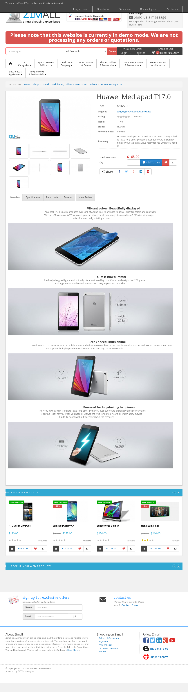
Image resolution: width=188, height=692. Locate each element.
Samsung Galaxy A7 (63, 525)
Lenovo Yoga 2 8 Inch (108, 525)
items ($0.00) (165, 52)
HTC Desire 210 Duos (20, 525)
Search (113, 51)
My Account (80, 9)
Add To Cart (151, 162)
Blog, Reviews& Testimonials (37, 73)
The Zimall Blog (159, 648)
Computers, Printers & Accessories (133, 64)
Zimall (46, 84)
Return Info (52, 197)
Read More (72, 650)
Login (123, 52)
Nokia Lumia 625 (150, 525)
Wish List (103, 9)
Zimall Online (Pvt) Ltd (40, 668)
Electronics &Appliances (15, 73)
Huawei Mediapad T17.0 (113, 84)
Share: (107, 171)
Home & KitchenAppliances (158, 64)
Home (27, 84)
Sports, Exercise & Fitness (46, 64)
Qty (101, 162)
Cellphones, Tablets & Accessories (69, 84)
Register (140, 52)
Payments (103, 641)
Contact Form (130, 605)
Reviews (68, 197)
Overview (15, 197)
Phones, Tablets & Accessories (108, 64)
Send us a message (147, 17)
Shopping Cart (149, 9)
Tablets (93, 84)
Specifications (33, 197)
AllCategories (24, 64)
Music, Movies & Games (86, 64)
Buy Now (18, 549)
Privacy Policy (105, 644)
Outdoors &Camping (67, 64)
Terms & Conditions (108, 648)
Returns (102, 651)
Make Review (85, 197)
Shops (36, 84)
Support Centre (159, 657)
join (75, 616)
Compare (125, 9)
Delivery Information (109, 638)
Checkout (173, 9)
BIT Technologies (26, 671)
